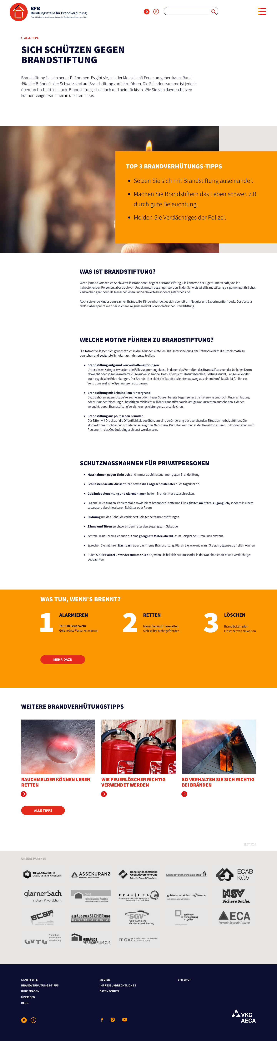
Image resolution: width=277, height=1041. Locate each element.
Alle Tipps (29, 38)
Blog (24, 1003)
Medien (104, 980)
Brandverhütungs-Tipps (40, 985)
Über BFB (28, 997)
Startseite (29, 980)
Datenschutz (109, 991)
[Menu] (262, 11)
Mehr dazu (62, 659)
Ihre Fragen (30, 991)
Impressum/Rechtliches (117, 985)
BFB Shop (184, 980)
